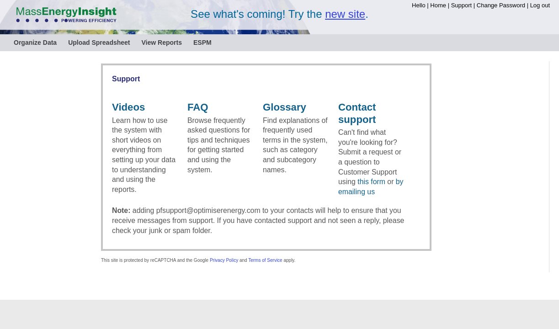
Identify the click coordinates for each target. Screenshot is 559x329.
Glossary (284, 107)
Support (461, 5)
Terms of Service (265, 260)
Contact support (357, 113)
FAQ (197, 107)
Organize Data (35, 42)
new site (345, 14)
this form (371, 182)
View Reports (162, 42)
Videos (128, 107)
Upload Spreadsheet (99, 42)
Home (438, 5)
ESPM (202, 42)
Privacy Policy (224, 260)
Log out (540, 5)
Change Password (501, 5)
